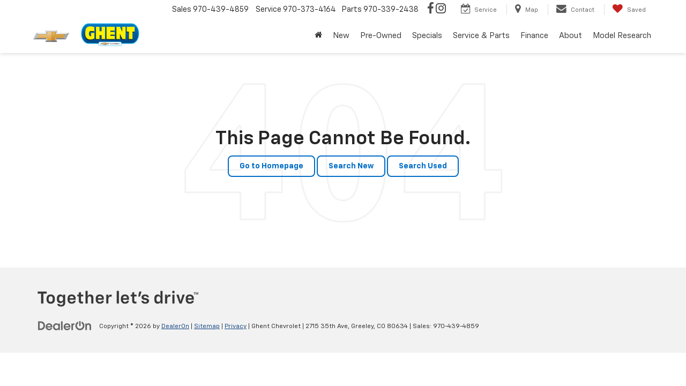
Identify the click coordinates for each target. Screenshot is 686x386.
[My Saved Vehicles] (629, 9)
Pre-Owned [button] (380, 36)
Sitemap (207, 326)
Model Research (622, 36)
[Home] (318, 36)
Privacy (236, 326)
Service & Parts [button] (481, 36)
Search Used (423, 166)
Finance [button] (534, 36)
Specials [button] (427, 36)
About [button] (570, 36)
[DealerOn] (65, 326)
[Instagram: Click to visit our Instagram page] (441, 9)
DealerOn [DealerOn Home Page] (175, 326)
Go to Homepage (271, 166)
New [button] (341, 36)
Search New (351, 166)
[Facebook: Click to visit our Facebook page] (430, 9)
